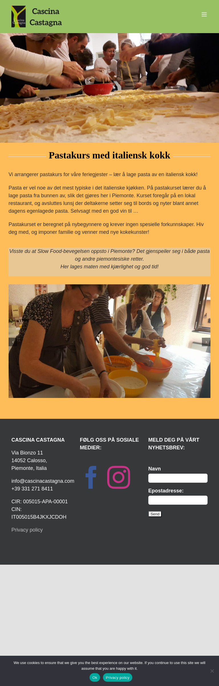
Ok (94, 677)
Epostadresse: (166, 491)
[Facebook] (91, 477)
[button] (13, 342)
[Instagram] (118, 477)
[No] (212, 671)
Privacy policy (27, 530)
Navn (154, 469)
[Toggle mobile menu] (205, 14)
